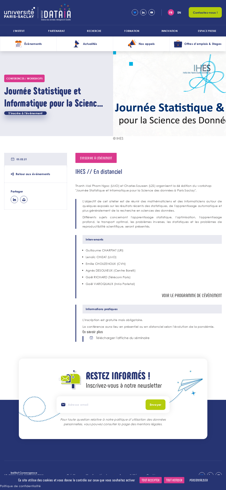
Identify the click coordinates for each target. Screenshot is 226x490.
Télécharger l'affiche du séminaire (123, 338)
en (179, 12)
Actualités (90, 43)
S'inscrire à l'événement (25, 113)
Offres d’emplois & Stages (202, 43)
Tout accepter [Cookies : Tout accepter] (151, 480)
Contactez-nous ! (205, 12)
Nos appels (147, 43)
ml (23, 199)
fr (171, 12)
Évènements (33, 43)
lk (14, 199)
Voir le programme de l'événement (192, 295)
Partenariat (56, 30)
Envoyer (155, 404)
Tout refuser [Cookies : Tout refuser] (174, 480)
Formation (131, 30)
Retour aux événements (33, 174)
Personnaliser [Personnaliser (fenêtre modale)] (199, 480)
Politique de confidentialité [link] (20, 486)
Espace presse (207, 30)
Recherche (94, 30)
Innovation (169, 30)
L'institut (19, 30)
